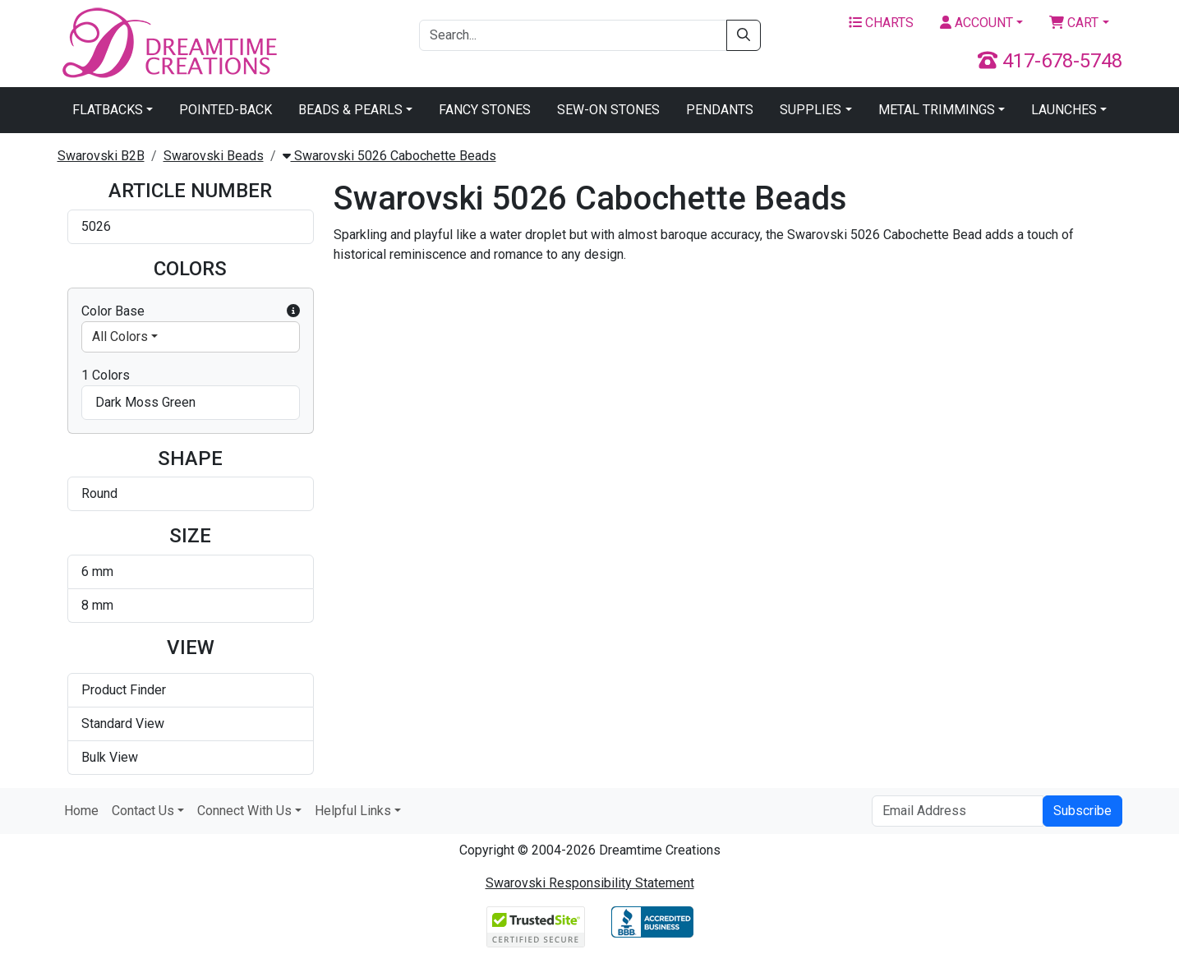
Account (976, 22)
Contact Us (143, 810)
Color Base (190, 311)
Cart (1073, 22)
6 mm (97, 571)
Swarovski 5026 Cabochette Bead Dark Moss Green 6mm (612, 351)
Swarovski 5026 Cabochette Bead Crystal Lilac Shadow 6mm (421, 351)
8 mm (97, 605)
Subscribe (1082, 810)
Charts (881, 22)
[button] (293, 311)
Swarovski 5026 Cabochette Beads (389, 156)
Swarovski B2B (101, 156)
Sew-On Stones (608, 110)
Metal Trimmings (936, 110)
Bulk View (109, 757)
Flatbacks (107, 110)
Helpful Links (353, 810)
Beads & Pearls (350, 110)
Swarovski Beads (213, 156)
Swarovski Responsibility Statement (590, 883)
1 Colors (105, 375)
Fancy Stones (485, 110)
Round (99, 493)
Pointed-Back (225, 110)
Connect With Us (244, 810)
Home (81, 810)
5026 (96, 226)
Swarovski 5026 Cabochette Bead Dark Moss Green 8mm (812, 351)
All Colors (120, 336)
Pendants (719, 110)
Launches (1064, 110)
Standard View (122, 723)
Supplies (810, 110)
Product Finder (123, 690)
